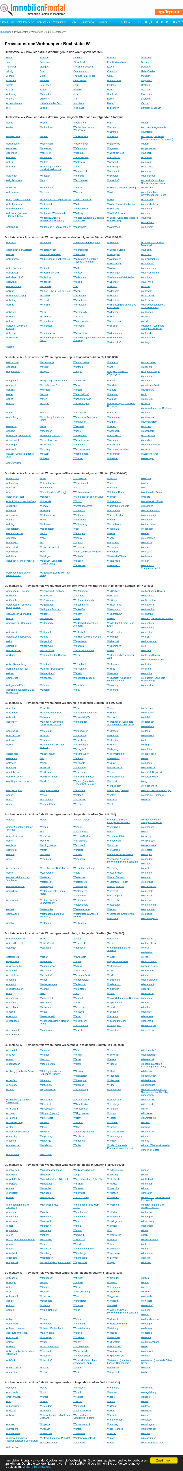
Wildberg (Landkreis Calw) (19, 1071)
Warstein (145, 412)
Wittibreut (146, 1262)
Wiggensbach (13, 1064)
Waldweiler (11, 281)
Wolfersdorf (12, 1323)
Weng (144, 781)
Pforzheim (146, 94)
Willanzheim (12, 1108)
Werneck (44, 840)
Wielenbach (147, 993)
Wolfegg (44, 1319)
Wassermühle (13, 440)
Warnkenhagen (81, 403)
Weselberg (45, 859)
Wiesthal (78, 1054)
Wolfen (77, 1319)
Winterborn (11, 1212)
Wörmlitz (10, 487)
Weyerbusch (12, 961)
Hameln (77, 89)
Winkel (144, 1174)
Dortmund (45, 62)
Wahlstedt (146, 162)
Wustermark (46, 1433)
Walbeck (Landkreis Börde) (121, 187)
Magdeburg (147, 80)
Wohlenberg (46, 1300)
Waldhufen (79, 254)
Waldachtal (147, 199)
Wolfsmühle (113, 1337)
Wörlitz (144, 483)
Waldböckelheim (149, 204)
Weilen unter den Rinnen (53, 655)
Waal (110, 122)
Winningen (45, 1192)
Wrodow (77, 1401)
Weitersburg (12, 731)
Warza (43, 426)
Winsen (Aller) (47, 1197)
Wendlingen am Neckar (18, 781)
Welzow (111, 763)
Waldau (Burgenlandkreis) (121, 204)
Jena (76, 94)
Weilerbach (45, 664)
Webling (10, 524)
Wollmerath (46, 1351)
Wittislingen (113, 1278)
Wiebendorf (46, 975)
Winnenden (46, 1188)
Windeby (112, 1140)
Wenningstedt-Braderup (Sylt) (156, 790)
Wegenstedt (12, 547)
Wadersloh (11, 148)
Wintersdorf (79, 1216)
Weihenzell (113, 641)
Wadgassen (46, 148)
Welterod (78, 758)
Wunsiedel (146, 1419)
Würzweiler (79, 510)
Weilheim (146, 664)
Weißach (78, 556)
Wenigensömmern (49, 790)
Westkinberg (80, 923)
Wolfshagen (46, 1337)
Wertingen (146, 854)
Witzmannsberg (81, 1291)
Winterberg (113, 1204)
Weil (143, 645)
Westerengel (80, 886)
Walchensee (12, 192)
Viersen (145, 103)
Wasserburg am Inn (50, 435)
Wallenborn (113, 291)
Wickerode (45, 970)
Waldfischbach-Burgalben (86, 242)
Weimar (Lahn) (47, 673)
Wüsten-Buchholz (150, 510)
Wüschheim (113, 510)
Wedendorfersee (14, 533)
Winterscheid (46, 1216)
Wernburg (146, 836)
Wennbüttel (79, 790)
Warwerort (11, 426)
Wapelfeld (45, 389)
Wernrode (112, 845)
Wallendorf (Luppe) (16, 295)
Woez (76, 1296)
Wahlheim (146, 157)
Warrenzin (45, 412)
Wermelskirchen (14, 836)
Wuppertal (45, 1424)
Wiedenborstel (81, 979)
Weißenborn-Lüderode (17, 591)
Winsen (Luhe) (81, 1197)
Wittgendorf (12, 1262)
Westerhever (80, 891)
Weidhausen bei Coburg (18, 636)
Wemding (11, 767)
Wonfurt (77, 1367)
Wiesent (77, 1030)
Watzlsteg (45, 449)
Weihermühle (46, 645)
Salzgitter (44, 107)
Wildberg (112, 1064)
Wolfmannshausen (15, 1328)
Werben (10, 804)
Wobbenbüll (12, 1296)
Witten (144, 1248)
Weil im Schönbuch (83, 650)
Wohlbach (146, 1296)
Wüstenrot (78, 515)
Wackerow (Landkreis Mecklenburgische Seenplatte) (157, 137)
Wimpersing (46, 1136)
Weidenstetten (114, 632)
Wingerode (45, 1174)
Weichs (9, 618)
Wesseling (112, 868)
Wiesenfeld (147, 1021)
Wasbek (111, 426)
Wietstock (45, 1059)
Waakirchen (79, 122)
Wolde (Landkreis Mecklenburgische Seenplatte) (123, 1311)
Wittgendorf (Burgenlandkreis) (55, 1262)
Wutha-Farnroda (48, 1442)
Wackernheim (80, 136)
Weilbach (146, 650)
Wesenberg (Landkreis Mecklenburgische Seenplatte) (123, 860)
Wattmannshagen (150, 444)
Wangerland (12, 380)
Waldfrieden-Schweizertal (19, 249)
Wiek (76, 993)
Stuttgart (44, 66)
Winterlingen (147, 1212)
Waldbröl (44, 208)
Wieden (44, 979)
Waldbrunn (146, 208)
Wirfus (144, 1230)
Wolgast (10, 1342)
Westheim (112, 918)
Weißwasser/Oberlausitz (18, 613)
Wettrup (145, 947)
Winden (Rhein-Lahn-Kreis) (155, 1145)
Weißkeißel (79, 609)
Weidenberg (147, 623)
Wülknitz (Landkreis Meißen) (21, 501)
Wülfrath (111, 496)
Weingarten (46, 678)
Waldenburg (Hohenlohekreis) (55, 227)
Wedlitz (43, 533)
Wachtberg (146, 131)
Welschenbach (47, 753)
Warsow (111, 412)
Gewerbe (102, 22)
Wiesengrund (114, 1025)
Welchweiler (147, 735)
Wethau (77, 938)
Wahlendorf (46, 157)
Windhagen (46, 1154)
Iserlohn (111, 85)
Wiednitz (44, 988)
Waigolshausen (14, 180)
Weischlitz (45, 708)
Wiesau (43, 1011)
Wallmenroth (80, 312)
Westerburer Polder (117, 881)
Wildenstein (113, 1080)
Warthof (111, 421)
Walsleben (112, 325)
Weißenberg (79, 565)
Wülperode (45, 501)
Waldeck (145, 213)
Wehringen (45, 556)
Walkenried (147, 281)
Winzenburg (147, 1221)
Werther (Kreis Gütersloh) (120, 854)
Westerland (147, 895)
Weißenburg (113, 591)
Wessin (9, 872)
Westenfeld (45, 877)
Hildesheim (113, 107)
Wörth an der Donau (152, 492)
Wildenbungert (148, 1075)
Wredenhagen (13, 1396)
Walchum (78, 192)
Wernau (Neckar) (82, 836)
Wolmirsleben (114, 1351)
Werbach (146, 799)
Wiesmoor (45, 1054)
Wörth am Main (81, 492)
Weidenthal (147, 632)
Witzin (9, 1291)
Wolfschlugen (47, 1332)
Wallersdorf (45, 300)
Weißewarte (147, 604)
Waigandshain (148, 175)
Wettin (110, 943)
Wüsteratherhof (115, 515)
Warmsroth (147, 399)
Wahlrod (44, 162)
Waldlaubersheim (150, 259)
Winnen (10, 1188)
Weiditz (145, 636)
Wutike (111, 1442)
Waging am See (115, 152)
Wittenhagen (80, 1257)
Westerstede (114, 904)
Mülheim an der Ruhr (51, 103)
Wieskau (111, 1050)
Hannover (11, 66)
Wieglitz (145, 988)
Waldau (77, 204)
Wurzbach (45, 1428)
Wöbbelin (44, 458)
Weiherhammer (149, 641)
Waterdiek (146, 440)
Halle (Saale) (148, 71)
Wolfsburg (11, 94)
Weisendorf (12, 712)
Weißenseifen (148, 600)
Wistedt (77, 1244)
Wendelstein (12, 772)
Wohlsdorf (146, 1300)
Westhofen (45, 923)
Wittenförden (46, 1257)
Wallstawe (78, 316)
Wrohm (111, 1401)
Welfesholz (45, 740)
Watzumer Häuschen (118, 449)
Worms (43, 1387)
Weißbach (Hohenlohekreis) (20, 560)
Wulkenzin (146, 1410)
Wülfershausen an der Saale (88, 496)
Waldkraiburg (114, 259)
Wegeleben (113, 542)
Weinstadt (45, 689)
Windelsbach (46, 1145)
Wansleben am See (50, 385)
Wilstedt (145, 1122)
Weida (76, 618)
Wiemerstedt (46, 998)
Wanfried (78, 367)
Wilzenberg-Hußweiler (17, 1131)
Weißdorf (78, 560)
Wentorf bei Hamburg (152, 795)
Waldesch (11, 242)
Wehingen (112, 547)
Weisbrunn (113, 689)
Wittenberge (79, 1253)
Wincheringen (114, 1136)
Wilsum (43, 1127)
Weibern (77, 613)
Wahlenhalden (81, 157)
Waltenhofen (80, 333)
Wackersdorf (46, 143)
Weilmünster (80, 668)
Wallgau (10, 304)
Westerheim (12, 891)
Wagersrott (45, 152)
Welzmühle (79, 763)
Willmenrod (147, 1113)
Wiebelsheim (12, 975)
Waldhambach (81, 249)
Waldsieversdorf (14, 277)
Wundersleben (115, 1419)
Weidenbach (46, 623)
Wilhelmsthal (114, 1099)
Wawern (145, 449)
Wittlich (145, 1278)
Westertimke (46, 909)
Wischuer (112, 1239)
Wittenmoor (113, 1257)
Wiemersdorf (12, 998)
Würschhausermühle (118, 506)
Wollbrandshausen (49, 1346)
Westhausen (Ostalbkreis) (121, 913)
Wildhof (111, 1085)
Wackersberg (13, 143)
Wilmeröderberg (14, 1122)
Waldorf (77, 268)
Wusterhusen (13, 1433)
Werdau (10, 819)
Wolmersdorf (80, 1351)
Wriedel (111, 1396)
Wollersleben (114, 1346)
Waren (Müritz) (81, 394)
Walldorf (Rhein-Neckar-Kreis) (55, 291)
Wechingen (45, 524)
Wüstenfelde (12, 515)
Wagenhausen (148, 148)
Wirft (109, 1230)
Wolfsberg (112, 1328)
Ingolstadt (78, 107)
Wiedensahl (113, 979)
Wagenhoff (11, 152)
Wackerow (112, 136)
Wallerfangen (148, 295)
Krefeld (9, 85)
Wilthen (77, 1127)
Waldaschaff (46, 204)
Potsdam (145, 89)
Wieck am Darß (81, 975)
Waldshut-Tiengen (150, 272)
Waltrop (10, 346)
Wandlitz (44, 367)
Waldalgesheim (14, 204)
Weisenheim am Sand (85, 712)
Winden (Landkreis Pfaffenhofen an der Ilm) (120, 1146)
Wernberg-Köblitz (116, 836)
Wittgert (111, 1262)
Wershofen (147, 849)
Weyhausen (46, 961)
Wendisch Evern (14, 776)
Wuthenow (79, 1442)
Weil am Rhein (13, 650)
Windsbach (11, 1174)
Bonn (42, 71)
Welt (42, 758)
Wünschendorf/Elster (152, 501)
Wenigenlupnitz (14, 790)
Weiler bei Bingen (150, 655)
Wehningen (12, 551)
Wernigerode (148, 840)
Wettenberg (147, 938)
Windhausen (12, 1170)
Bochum (10, 75)
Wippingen (45, 1230)
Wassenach (113, 431)
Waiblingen (11, 175)
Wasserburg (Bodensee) (18, 435)
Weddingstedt (47, 528)
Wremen (44, 1396)
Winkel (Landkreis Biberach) (54, 1179)
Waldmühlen (147, 263)
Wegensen (146, 542)
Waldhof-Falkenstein (50, 254)
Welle (144, 740)
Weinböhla (146, 673)
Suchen (4, 22)
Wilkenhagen (114, 1104)
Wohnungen (59, 22)
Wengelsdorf (114, 785)
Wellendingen (80, 744)
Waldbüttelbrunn (14, 208)
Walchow (44, 192)
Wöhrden (78, 458)
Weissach (45, 717)
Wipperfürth (12, 1230)
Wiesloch (10, 1054)
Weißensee (113, 600)
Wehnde (145, 547)
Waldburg (78, 213)
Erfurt (76, 85)
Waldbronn (113, 208)
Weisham (112, 712)
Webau (43, 519)
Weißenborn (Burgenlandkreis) (150, 566)
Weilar (110, 650)
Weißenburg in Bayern (153, 591)
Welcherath (113, 735)
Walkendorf (113, 281)
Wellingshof (79, 749)
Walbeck (77, 187)
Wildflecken (46, 1085)
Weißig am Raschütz (50, 609)
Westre (43, 938)
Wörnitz (77, 487)
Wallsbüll (10, 316)
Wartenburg (113, 417)
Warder (9, 394)
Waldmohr (45, 268)
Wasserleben (80, 435)
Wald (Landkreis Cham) (18, 199)
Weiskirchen (147, 712)
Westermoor (12, 900)
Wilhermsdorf (148, 1099)
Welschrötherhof (115, 753)
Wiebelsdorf (147, 970)
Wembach (146, 763)
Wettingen (11, 947)
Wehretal (146, 551)
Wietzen (111, 1059)
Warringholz (79, 412)
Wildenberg (113, 1075)
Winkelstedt (46, 1183)
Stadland (112, 94)
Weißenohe (12, 600)
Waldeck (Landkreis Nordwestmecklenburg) (52, 219)
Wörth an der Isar (15, 496)
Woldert (145, 1314)
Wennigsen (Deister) (118, 790)
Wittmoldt (78, 1282)
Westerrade (147, 900)
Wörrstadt (112, 487)
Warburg (111, 389)
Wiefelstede (79, 988)
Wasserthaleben (48, 440)
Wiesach (10, 1011)
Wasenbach (46, 431)
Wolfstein (146, 1337)
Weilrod (111, 668)
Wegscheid (79, 547)
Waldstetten (79, 277)
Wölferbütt (112, 458)
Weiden (111, 618)
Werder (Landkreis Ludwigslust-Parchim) (118, 821)
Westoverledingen (15, 938)
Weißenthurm (80, 604)
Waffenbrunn (80, 148)
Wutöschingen (148, 1438)
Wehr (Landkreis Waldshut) (87, 551)
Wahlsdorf (112, 162)
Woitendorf (147, 1305)
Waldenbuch (147, 222)
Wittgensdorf (80, 1262)
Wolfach (10, 1319)
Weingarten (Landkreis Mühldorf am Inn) (119, 679)
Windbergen (79, 1140)
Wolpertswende (115, 1355)
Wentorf (111, 795)
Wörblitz (111, 483)
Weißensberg (47, 600)
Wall (75, 286)
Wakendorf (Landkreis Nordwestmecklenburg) (153, 181)
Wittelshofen (113, 1248)
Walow (9, 321)
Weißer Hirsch (114, 604)
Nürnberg (112, 57)
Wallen (77, 291)
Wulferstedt (79, 1406)
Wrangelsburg (148, 1392)
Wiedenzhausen (149, 979)
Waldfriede (113, 242)
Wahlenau (11, 157)
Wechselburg (80, 524)
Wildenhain (45, 1080)
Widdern (111, 970)
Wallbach (112, 286)
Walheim (78, 281)
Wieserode (45, 1050)
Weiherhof (11, 645)
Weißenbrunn (80, 591)
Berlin (9, 57)
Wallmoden (147, 312)
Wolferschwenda (150, 1319)
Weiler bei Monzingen (152, 659)
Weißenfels (113, 595)
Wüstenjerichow (48, 515)
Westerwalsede (81, 909)
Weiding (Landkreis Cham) (87, 636)
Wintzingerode (114, 1221)
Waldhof (10, 254)
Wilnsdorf (44, 1122)
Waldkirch (146, 254)
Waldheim (146, 249)
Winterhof (112, 1212)
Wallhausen (79, 304)
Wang (110, 367)
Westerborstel (80, 881)
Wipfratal (112, 1225)
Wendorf (44, 781)
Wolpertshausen (82, 1355)
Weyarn (111, 956)
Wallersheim (79, 300)
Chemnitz (112, 71)
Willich (144, 1108)
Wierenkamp (12, 1007)
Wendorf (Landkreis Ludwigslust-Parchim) (84, 782)
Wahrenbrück (80, 171)
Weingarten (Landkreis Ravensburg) (153, 679)
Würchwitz (11, 506)
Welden (10, 740)
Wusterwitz (79, 1433)
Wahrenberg (147, 166)
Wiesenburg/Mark (116, 1021)
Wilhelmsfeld (46, 1099)
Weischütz (11, 708)
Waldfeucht (45, 242)
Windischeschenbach (51, 1170)
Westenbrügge (115, 872)
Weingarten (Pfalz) (15, 685)
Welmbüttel (147, 749)
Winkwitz (112, 1183)
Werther (77, 854)
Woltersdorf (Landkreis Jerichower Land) (85, 1361)
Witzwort (145, 1291)
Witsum (111, 1244)
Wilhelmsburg (80, 1089)
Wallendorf (146, 291)
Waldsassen (12, 272)
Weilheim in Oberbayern (52, 668)
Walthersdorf (114, 342)
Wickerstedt (79, 970)
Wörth (9, 492)
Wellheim (112, 744)
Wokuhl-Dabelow (48, 1310)
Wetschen (112, 938)
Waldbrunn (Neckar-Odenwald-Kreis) (16, 214)
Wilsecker (112, 1122)
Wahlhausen (113, 157)
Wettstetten (147, 952)
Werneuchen (114, 840)
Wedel (76, 528)
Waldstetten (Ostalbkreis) (120, 277)
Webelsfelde (79, 519)
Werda (110, 804)
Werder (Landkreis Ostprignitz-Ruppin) (151, 821)
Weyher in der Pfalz (117, 961)
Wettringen (79, 947)
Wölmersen (12, 483)
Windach (145, 1136)
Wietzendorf (147, 1059)
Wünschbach (114, 501)
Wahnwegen (113, 166)
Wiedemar (11, 979)
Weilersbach (79, 664)
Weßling (10, 519)
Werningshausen (48, 845)
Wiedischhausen (14, 988)
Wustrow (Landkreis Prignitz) (55, 1438)
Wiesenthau (147, 1030)
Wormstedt (147, 1387)
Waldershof (147, 227)
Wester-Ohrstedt (116, 877)
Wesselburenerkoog (83, 868)
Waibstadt (45, 175)
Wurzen (77, 1428)
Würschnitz (147, 506)
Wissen (43, 1244)
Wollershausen (81, 1346)
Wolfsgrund (12, 1337)
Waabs (9, 122)
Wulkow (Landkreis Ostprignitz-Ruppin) (83, 1416)
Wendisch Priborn (49, 776)
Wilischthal (45, 1104)
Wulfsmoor (45, 1410)
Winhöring (112, 1174)
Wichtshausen (114, 966)
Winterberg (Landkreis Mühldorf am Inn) (153, 1206)
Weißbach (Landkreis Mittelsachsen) (51, 562)
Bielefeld (44, 80)
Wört (143, 487)
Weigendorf (46, 641)
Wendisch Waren (150, 776)
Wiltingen (112, 1127)
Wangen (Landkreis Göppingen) (117, 373)
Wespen (145, 863)
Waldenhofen (80, 227)
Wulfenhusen (13, 1406)
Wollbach (10, 1346)
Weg (42, 542)
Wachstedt (112, 131)
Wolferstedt (79, 1323)
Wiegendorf (113, 988)
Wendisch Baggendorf (153, 772)
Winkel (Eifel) (13, 1179)
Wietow (10, 1059)
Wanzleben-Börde (150, 385)
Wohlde (10, 1300)
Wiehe (9, 993)
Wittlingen (11, 1282)
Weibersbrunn (114, 613)
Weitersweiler (80, 731)
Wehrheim (11, 556)
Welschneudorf (81, 753)
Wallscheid (45, 316)
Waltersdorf (12, 337)
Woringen (11, 1387)
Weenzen (11, 538)
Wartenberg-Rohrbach (85, 417)
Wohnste (78, 1305)
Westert (10, 909)
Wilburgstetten (47, 1064)
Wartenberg (12, 417)
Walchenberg (148, 187)
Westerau (146, 877)
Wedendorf (147, 528)
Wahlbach (146, 152)
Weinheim (45, 685)
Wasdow (10, 431)
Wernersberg (80, 840)
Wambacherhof (81, 362)
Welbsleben (79, 735)
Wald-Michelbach (82, 199)
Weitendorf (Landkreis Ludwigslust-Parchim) (51, 723)
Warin (144, 394)
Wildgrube (78, 1085)
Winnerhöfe (113, 1188)
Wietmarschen (148, 1054)
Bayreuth (146, 98)
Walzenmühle (47, 362)
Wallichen (11, 312)
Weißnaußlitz (148, 609)
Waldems (146, 217)
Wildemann (147, 1071)
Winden (77, 1145)
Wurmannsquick (81, 1424)
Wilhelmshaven (14, 103)
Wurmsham (12, 1428)
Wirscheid (78, 1235)
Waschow (146, 426)
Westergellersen (115, 886)
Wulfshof (145, 1406)
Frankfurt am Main (116, 62)
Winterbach (113, 1197)
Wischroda (79, 1239)
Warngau (44, 403)
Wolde (76, 1310)
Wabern (145, 122)
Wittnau (145, 1282)
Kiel (75, 98)
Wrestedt (78, 1396)
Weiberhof (45, 613)
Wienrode (11, 1002)
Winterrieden (12, 1216)
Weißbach (146, 556)
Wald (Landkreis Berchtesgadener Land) (153, 193)
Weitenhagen (80, 721)
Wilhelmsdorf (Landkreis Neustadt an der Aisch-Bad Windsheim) (155, 1092)
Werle (110, 831)
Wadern (145, 143)
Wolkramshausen (150, 1342)
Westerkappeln (115, 895)
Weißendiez (12, 595)
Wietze (77, 1059)
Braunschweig (114, 80)
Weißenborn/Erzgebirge (52, 591)
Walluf (110, 316)
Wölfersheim (12, 478)
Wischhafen (46, 1239)
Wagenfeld (113, 148)
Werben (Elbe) (47, 804)
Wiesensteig (46, 1030)
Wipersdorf (45, 1225)
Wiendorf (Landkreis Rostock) (123, 998)
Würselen (11, 510)
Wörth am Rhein (115, 492)
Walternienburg (115, 333)
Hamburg (44, 57)
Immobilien (43, 22)
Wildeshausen (148, 1080)
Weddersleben (148, 524)
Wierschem (79, 1007)
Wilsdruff (78, 1122)
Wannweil (11, 385)
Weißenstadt (46, 604)
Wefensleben (148, 538)
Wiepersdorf (46, 1002)
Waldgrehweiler (48, 249)
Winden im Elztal (150, 1149)
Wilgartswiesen (47, 1089)
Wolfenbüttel (113, 1319)
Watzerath (11, 449)
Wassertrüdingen (82, 440)
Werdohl (44, 827)
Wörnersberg (46, 487)
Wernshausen (148, 845)
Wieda (144, 975)
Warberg (77, 389)
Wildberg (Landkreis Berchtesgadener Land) (153, 1065)
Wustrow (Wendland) (84, 1438)
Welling (145, 744)
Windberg (11, 1140)
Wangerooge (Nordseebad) (54, 380)
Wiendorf (78, 998)
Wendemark (79, 772)
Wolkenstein (113, 1342)
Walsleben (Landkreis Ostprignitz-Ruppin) (152, 327)
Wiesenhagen (148, 1025)
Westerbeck (46, 881)
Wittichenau (12, 1278)
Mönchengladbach (83, 66)
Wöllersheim (80, 478)
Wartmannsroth (149, 421)
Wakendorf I (12, 187)
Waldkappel (113, 254)
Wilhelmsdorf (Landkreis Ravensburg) (18, 1101)
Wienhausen (147, 998)
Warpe (9, 412)
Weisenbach (147, 708)
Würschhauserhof (82, 506)
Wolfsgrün (146, 1332)
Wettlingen (45, 947)
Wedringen (79, 533)
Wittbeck (145, 1244)
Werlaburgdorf (80, 831)
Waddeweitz (113, 143)
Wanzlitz (10, 389)
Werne (9, 840)
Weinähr (77, 673)
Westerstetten (148, 904)
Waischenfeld (80, 180)
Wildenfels (11, 1080)
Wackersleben (80, 143)
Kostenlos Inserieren (22, 22)
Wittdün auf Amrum (83, 1248)
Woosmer (45, 1372)
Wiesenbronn (80, 1021)
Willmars (111, 1113)
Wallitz (43, 312)
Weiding (44, 636)
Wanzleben (113, 385)
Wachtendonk (13, 136)
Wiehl (43, 993)
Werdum (77, 827)
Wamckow (112, 362)
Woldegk (145, 1310)
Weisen (111, 708)
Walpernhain (46, 321)
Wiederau (11, 984)
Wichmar (78, 966)
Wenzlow (112, 799)
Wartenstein (147, 417)
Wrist (8, 1401)
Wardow (44, 394)
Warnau (10, 403)
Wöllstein (146, 478)
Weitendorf (11, 721)
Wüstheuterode (149, 515)
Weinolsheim (80, 685)
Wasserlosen (148, 435)
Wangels (44, 371)
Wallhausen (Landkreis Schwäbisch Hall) (153, 306)
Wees (43, 538)
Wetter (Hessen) (14, 943)
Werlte (144, 831)
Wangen (77, 371)
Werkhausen (147, 827)
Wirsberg (44, 1235)
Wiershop (146, 1007)
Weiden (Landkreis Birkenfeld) (157, 618)
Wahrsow (146, 171)
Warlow (43, 399)
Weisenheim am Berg (51, 712)
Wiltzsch (145, 1127)
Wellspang (112, 749)
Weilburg (10, 655)
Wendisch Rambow (83, 776)
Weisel (77, 708)
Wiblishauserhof (14, 966)
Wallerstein (113, 300)
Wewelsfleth (79, 956)
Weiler (76, 655)
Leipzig (9, 71)
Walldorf (10, 291)
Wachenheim (46, 127)
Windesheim (12, 1154)
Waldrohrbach (148, 268)
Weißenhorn (147, 595)
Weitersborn (147, 726)
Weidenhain (12, 632)
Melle (42, 75)
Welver (144, 758)
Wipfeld (77, 1225)
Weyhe (77, 961)
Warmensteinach (82, 399)
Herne (110, 98)
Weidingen (112, 636)
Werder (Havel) (81, 819)
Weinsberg (113, 685)
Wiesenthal (113, 1030)
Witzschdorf (113, 1291)
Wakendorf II (46, 187)
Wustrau (111, 1433)
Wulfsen (111, 1406)
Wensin (43, 795)
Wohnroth (45, 1305)
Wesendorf (147, 859)
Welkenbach (113, 740)
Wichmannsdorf (48, 966)
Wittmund (112, 1282)
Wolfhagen (146, 1323)
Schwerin (44, 98)
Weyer (144, 956)
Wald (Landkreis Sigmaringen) (55, 199)
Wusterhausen (148, 1428)
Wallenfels (45, 295)
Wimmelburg (147, 1131)
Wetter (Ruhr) (47, 943)
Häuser (73, 22)
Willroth (77, 1117)
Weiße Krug (113, 560)
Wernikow (11, 845)
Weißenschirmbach (83, 600)
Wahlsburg (79, 162)
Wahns (77, 166)
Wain (42, 180)
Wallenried (112, 295)
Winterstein (12, 1221)
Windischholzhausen (84, 1170)
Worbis (144, 1372)
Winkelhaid (147, 1179)
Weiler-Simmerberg (16, 664)
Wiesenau (112, 1016)
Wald (110, 192)
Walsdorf (145, 321)
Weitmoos (112, 731)
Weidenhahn (147, 627)
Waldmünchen (13, 268)
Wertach (10, 854)
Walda (110, 199)
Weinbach (112, 673)
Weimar (10, 673)
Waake (43, 122)
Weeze (111, 538)
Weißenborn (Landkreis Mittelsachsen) (18, 574)
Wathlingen (12, 444)
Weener (145, 533)
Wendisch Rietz (115, 776)
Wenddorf (45, 767)
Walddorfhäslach (116, 213)
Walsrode (11, 333)
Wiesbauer (146, 1011)
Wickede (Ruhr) (149, 966)
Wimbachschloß (115, 1131)
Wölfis (43, 478)
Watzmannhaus (81, 449)
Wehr (42, 551)
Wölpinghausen (48, 483)
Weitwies (44, 735)
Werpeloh (78, 849)
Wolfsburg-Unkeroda (16, 1332)
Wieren (145, 1002)
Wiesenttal (11, 1050)
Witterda (145, 1257)
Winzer (9, 1225)
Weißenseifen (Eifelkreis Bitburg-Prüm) (18, 606)
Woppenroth (113, 1372)
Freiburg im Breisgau (84, 75)
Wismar (10, 1244)
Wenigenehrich (149, 785)
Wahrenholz (113, 171)
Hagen (110, 103)
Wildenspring (80, 1080)
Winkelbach (113, 1179)
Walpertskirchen (81, 321)
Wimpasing (11, 1136)
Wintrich (77, 1221)
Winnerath (78, 1188)
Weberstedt (147, 519)
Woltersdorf (46, 1360)
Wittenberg (45, 1253)
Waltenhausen (47, 333)
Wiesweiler (113, 1054)
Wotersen (112, 1392)
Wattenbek (45, 444)
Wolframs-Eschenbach (52, 1328)
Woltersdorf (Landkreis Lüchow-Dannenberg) (119, 1361)
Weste (76, 872)
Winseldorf (146, 1192)
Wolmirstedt (147, 1351)
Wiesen (77, 1016)
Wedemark (113, 528)
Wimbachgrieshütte (83, 1131)
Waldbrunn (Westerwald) (53, 213)
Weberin (111, 519)
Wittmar (44, 1282)
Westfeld (111, 909)
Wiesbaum (11, 1016)
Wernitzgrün (79, 845)
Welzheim (11, 763)
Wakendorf (113, 180)
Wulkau (111, 1410)
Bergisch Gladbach (151, 107)
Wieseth (77, 1050)
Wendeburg (79, 767)
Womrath (44, 1367)
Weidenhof (79, 632)
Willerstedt (112, 1108)
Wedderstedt (12, 528)
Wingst (77, 1174)
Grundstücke (87, 22)
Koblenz (10, 98)
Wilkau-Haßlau (81, 1104)
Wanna (111, 380)
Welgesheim (79, 740)
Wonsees (146, 1367)
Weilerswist (113, 664)
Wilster (9, 1127)
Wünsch (77, 501)
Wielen (111, 993)
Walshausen (46, 325)
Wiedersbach (114, 984)
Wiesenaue (147, 1016)
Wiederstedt (147, 984)
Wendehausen (115, 767)
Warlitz (9, 399)
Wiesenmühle (13, 1030)
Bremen (145, 62)
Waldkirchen (12, 259)
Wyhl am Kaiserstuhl (152, 1442)
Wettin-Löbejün (149, 943)
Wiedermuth (79, 984)
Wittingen (78, 1278)
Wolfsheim (78, 1337)
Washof (77, 431)
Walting (145, 342)
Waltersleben (148, 337)
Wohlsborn (113, 1300)
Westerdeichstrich (15, 886)
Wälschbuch (113, 453)
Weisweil (112, 717)
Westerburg (147, 881)
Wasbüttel (78, 426)
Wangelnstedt (13, 371)
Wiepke (77, 1002)
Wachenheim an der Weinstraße (84, 128)
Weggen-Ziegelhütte (50, 547)
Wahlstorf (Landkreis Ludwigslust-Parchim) (51, 168)
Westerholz (147, 891)
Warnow (145, 403)
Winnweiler (79, 1192)
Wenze (9, 799)
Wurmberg (112, 1424)
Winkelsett (11, 1183)
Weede (111, 533)
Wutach (111, 1438)
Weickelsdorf (46, 618)
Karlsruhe (11, 80)
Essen (110, 66)
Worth (43, 1392)
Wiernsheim (46, 1007)
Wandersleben (148, 362)
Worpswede (12, 1392)
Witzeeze (78, 1287)
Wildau (77, 1064)
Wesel (9, 859)
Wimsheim (79, 1136)
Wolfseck (78, 1332)
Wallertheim (147, 300)
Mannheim (79, 103)
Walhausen (45, 281)
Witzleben (45, 1291)
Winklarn (78, 1183)
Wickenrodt (12, 970)
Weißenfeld (79, 595)
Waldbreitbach (81, 208)
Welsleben (11, 758)
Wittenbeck (11, 1253)
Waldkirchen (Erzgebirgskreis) (55, 259)
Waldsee (78, 272)
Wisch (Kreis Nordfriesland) (20, 1239)
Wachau (10, 127)
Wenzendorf (79, 799)
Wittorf (9, 1287)
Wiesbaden (45, 94)
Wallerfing (11, 300)
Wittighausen (46, 1278)
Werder (43, 819)
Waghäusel (79, 152)
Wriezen (145, 1396)
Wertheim (45, 854)
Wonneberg (113, 1367)
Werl (42, 831)
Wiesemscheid (47, 1016)
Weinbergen (12, 678)
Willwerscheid (148, 1117)
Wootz (76, 1372)
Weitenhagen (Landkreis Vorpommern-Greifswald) (120, 723)
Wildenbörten (80, 1075)
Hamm (43, 89)
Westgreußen (148, 909)
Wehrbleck (112, 551)
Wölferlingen (147, 458)
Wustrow (145, 1433)
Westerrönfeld (80, 904)
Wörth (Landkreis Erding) (53, 492)
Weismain (11, 717)
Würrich (44, 506)
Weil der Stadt (47, 650)
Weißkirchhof (114, 609)
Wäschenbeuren (149, 453)
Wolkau (43, 1342)
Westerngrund (80, 900)
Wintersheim (113, 1216)
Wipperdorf (147, 1225)
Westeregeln (46, 886)
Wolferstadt (46, 1323)
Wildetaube (12, 1085)
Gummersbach (81, 71)
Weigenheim (80, 641)
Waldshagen (113, 272)
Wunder (145, 1415)
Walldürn (145, 286)
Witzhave (146, 1287)
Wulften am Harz (82, 1410)
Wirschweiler (114, 1235)
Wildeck (111, 1071)
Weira (76, 689)
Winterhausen (80, 1212)
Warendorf (112, 394)
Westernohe (113, 900)
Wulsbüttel (112, 1415)
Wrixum (44, 1401)
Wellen (9, 744)
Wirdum (77, 1230)
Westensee (79, 877)
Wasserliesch (114, 435)
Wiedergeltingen (48, 984)
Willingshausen (81, 1113)
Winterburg (45, 1212)
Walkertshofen (13, 286)
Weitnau (145, 731)
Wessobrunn (46, 872)
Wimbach (44, 1131)
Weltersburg (113, 758)
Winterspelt (147, 1216)
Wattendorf (79, 444)
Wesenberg (79, 859)
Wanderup (11, 367)
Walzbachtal (12, 362)
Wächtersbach (81, 453)
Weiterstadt (46, 731)
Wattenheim (113, 444)
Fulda (110, 89)
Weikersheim (114, 645)
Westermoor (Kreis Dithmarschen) (49, 901)
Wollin (144, 1346)
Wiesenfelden (80, 1025)
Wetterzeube (80, 943)
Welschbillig (12, 753)
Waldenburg (12, 227)
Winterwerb (46, 1221)
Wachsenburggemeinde (153, 127)
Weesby (77, 538)
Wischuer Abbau (149, 1239)
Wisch (144, 1235)
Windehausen (13, 1145)
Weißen (145, 560)
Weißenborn (113, 565)
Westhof (10, 923)
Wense (9, 795)
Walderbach (113, 227)
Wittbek (10, 1248)
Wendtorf (112, 781)
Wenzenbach (46, 799)
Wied (110, 975)
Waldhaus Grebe (116, 249)
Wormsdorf (79, 1387)
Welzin (43, 763)
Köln (8, 62)
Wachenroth (113, 127)
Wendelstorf (46, 772)
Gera (110, 75)
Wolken (77, 1342)
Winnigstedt (12, 1192)
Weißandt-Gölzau (116, 556)
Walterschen (147, 333)
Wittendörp (11, 1257)
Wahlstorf (11, 166)
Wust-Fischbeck (115, 1428)
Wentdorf (78, 795)
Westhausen (12, 913)
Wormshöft (113, 1387)
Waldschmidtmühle (49, 272)
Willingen (10, 1113)
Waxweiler (45, 453)
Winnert (145, 1188)
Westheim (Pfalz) (150, 918)
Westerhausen (148, 886)
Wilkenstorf (147, 1104)
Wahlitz (9, 162)
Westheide (146, 913)
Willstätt (111, 1117)
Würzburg (45, 510)
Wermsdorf (45, 836)
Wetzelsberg (12, 956)
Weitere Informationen (38, 1466)
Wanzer (77, 385)
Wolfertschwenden (117, 1323)
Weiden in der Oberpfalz (18, 623)
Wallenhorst (79, 295)
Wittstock (44, 1287)
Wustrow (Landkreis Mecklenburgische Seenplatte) (22, 1439)
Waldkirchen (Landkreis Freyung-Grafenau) (85, 260)
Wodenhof (45, 1296)
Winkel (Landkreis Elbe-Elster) (89, 1179)
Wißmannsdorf (149, 961)
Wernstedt (11, 849)
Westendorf (147, 872)
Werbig (77, 804)
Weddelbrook (114, 524)
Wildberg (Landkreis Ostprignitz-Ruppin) (50, 1072)
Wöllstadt (112, 478)
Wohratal (112, 1305)
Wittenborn (147, 1253)
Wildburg (78, 1071)
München (146, 57)
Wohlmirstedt (80, 1300)
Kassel (9, 89)
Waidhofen (113, 175)
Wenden (111, 772)
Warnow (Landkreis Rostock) (156, 408)
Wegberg (78, 542)
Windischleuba (115, 1170)
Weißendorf (46, 595)
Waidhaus (78, 175)
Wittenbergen (114, 1253)
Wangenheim (148, 376)
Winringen (112, 1192)
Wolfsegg (112, 1332)
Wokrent (10, 1310)
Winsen (10, 1197)
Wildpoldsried (148, 1085)
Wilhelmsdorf (114, 1089)
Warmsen (112, 399)
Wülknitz (145, 496)
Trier (8, 107)
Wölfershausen (14, 463)
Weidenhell (45, 632)
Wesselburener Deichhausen (55, 868)
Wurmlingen (147, 1424)
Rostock (145, 85)
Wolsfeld (10, 1360)
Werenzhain (113, 827)
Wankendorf (79, 380)
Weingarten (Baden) (84, 678)
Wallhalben (45, 304)
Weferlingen (12, 542)
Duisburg (146, 66)
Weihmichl (78, 645)
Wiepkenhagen (115, 1002)
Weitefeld (146, 717)
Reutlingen (45, 85)
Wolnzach (45, 1355)
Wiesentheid (12, 1034)
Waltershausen (115, 337)
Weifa (9, 641)
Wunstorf (10, 1424)
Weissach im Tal (81, 717)
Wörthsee (45, 496)
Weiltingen (146, 668)
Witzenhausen (114, 1287)
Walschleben (114, 321)
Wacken (44, 136)
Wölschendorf (80, 483)
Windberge (45, 1140)
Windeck (145, 1140)
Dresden (77, 57)
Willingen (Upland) (49, 1113)
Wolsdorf (145, 1355)
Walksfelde (45, 286)
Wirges (9, 1235)
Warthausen (79, 421)
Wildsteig (10, 1089)
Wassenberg (147, 431)
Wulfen (144, 1401)
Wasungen (113, 440)
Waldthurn (146, 277)
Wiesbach (78, 1011)
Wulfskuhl (11, 1410)
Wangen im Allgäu (150, 371)
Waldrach (112, 268)
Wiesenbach (12, 1021)
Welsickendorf (148, 753)
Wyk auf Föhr (13, 1447)
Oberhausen (80, 80)
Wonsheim (11, 1372)
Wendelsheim (148, 767)
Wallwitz (145, 316)
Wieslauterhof (148, 1050)
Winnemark (147, 1183)
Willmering (11, 1117)
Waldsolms (45, 277)
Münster (145, 75)
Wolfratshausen (81, 1328)
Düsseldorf (79, 62)
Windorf (145, 1170)
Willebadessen (47, 1108)
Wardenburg (147, 389)
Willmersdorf (46, 1117)
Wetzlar (44, 956)
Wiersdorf (112, 1007)
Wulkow (10, 1415)
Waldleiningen (114, 263)
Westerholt (113, 891)
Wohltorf (10, 1305)
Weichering (147, 613)
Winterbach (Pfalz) (49, 1204)
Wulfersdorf (46, 1406)
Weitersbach (147, 721)
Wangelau (146, 367)
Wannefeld (146, 380)
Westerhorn (79, 895)
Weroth (43, 849)
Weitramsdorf (13, 735)
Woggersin (113, 1296)
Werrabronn (113, 849)
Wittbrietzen (46, 1248)
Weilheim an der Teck (17, 668)
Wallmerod (113, 312)
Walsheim (78, 325)
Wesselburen (13, 868)
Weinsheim (147, 685)
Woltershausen (13, 1367)
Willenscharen (80, 1108)
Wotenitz (78, 1392)
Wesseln (145, 868)
